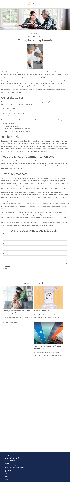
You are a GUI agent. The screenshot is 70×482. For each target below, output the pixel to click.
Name (5, 234)
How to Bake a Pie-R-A (43, 310)
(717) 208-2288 (14, 458)
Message (6, 254)
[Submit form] (7, 268)
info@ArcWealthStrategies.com (14, 467)
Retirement (8, 473)
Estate (6, 479)
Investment (8, 476)
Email (5, 244)
